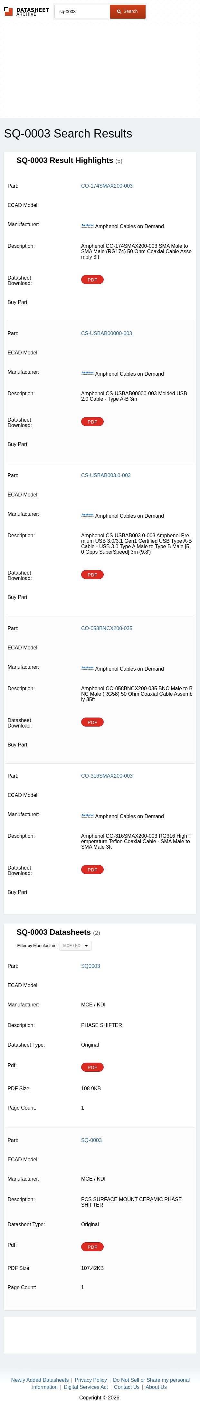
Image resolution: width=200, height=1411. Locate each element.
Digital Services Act (86, 1387)
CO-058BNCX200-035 (106, 628)
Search (127, 11)
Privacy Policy (91, 1380)
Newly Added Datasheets (40, 1380)
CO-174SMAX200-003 (107, 186)
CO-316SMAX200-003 (107, 776)
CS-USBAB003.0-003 (106, 475)
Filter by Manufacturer (37, 945)
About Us (156, 1387)
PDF (92, 279)
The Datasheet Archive (26, 11)
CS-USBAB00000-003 (106, 333)
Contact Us (126, 1387)
